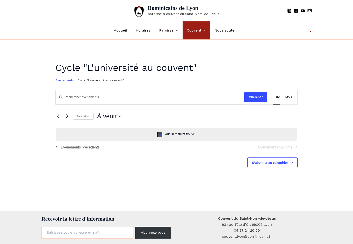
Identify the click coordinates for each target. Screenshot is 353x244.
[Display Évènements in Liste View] (276, 97)
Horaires (144, 30)
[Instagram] (289, 11)
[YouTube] (303, 11)
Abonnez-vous (153, 232)
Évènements (64, 80)
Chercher (255, 97)
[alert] (176, 134)
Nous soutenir (223, 30)
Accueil (123, 30)
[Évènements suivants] (67, 116)
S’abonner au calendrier (270, 162)
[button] (176, 30)
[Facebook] (296, 11)
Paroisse (168, 30)
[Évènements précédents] (58, 116)
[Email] (310, 11)
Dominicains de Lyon (173, 8)
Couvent (194, 30)
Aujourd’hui (83, 116)
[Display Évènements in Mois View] (288, 97)
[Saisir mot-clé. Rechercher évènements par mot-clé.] (150, 97)
